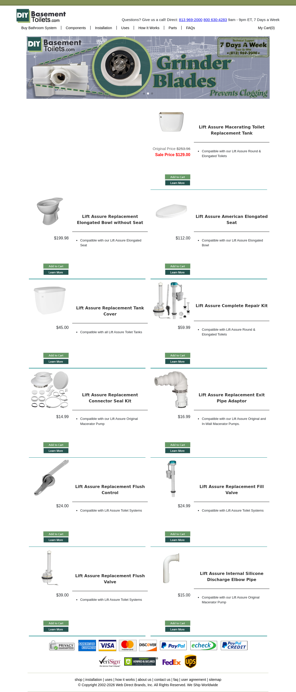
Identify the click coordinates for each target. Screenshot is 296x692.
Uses (125, 28)
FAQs (190, 28)
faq (175, 680)
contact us (162, 680)
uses (109, 680)
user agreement (193, 680)
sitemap (215, 680)
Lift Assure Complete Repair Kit (232, 305)
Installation (103, 28)
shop (78, 680)
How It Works (148, 28)
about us (145, 680)
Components (76, 28)
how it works (125, 680)
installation (93, 680)
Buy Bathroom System (39, 28)
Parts (173, 28)
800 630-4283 (215, 19)
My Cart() (266, 28)
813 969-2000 (190, 19)
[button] (144, 93)
